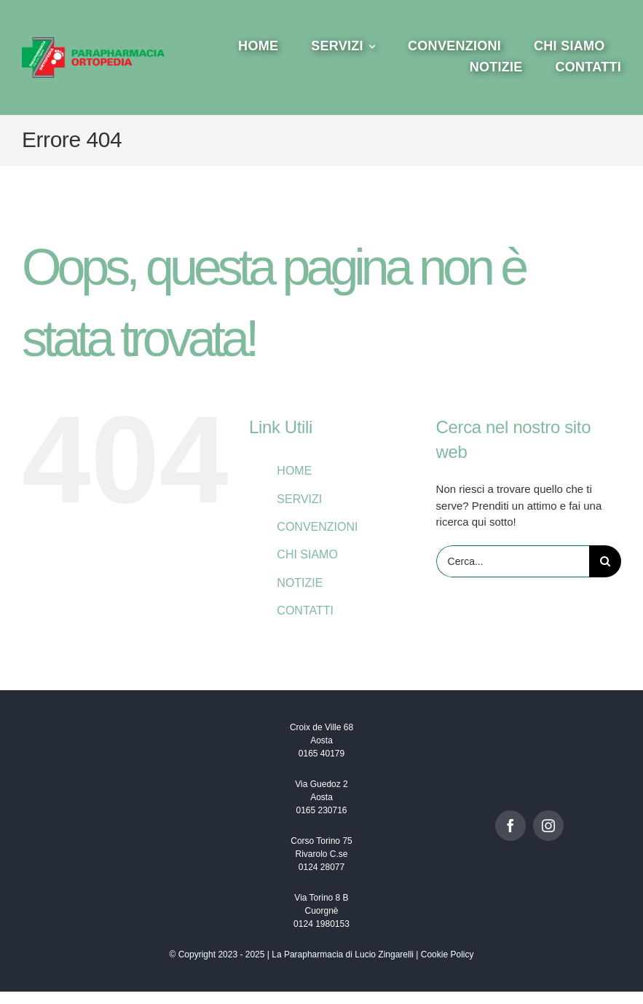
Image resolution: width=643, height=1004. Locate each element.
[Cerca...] (512, 561)
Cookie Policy (447, 954)
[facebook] (510, 825)
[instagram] (548, 825)
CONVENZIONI (317, 527)
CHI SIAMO (307, 554)
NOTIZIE (300, 583)
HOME (294, 471)
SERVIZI (299, 499)
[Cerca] (605, 561)
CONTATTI (305, 610)
